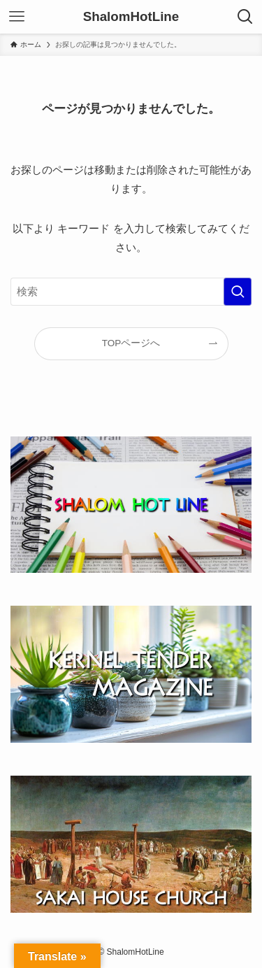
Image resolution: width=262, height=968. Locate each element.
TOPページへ (131, 343)
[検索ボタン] (245, 17)
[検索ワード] (131, 292)
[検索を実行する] (238, 292)
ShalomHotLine (131, 17)
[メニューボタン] (17, 17)
